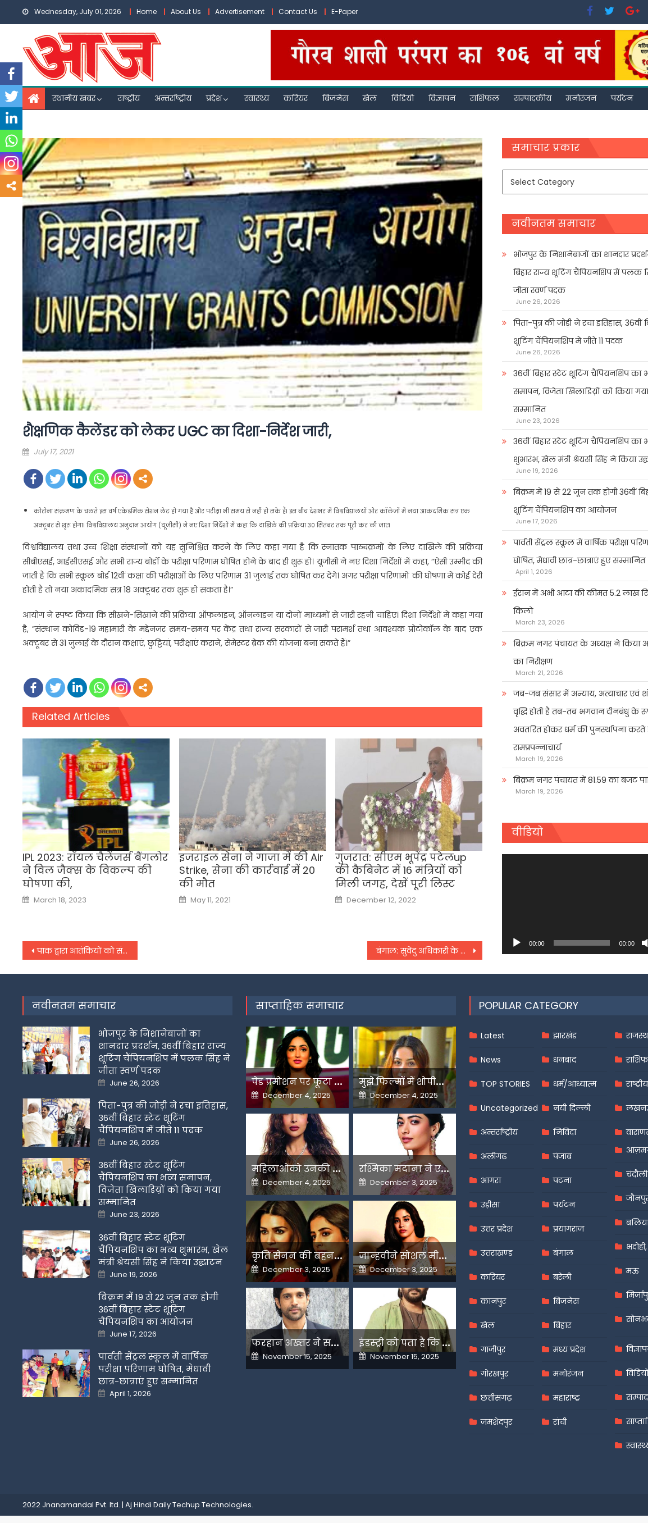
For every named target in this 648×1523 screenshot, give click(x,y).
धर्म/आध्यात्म (574, 1083)
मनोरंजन (581, 98)
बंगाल (563, 1252)
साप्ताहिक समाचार (299, 1005)
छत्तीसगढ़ (496, 1397)
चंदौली (636, 1174)
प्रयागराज (568, 1228)
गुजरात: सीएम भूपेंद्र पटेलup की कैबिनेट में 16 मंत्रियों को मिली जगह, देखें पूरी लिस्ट (401, 870)
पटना (562, 1180)
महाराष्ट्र (566, 1397)
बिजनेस (335, 98)
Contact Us (298, 11)
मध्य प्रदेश (569, 1349)
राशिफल (484, 98)
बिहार (562, 1325)
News (491, 1059)
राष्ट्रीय (129, 98)
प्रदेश (214, 98)
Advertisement (239, 11)
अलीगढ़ (493, 1156)
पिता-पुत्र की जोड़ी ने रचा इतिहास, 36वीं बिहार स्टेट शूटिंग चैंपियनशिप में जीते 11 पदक (163, 1118)
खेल (370, 98)
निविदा (564, 1132)
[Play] (516, 943)
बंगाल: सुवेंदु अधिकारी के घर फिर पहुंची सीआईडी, (429, 950)
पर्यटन (622, 98)
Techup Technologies (212, 1504)
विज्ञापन (441, 98)
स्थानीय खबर (73, 98)
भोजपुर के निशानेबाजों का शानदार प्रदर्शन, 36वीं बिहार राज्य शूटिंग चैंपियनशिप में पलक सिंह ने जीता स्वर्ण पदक (164, 1052)
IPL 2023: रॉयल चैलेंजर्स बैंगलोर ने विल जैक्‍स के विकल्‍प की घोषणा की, (95, 870)
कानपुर (493, 1301)
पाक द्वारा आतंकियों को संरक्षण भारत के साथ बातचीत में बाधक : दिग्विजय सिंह (87, 950)
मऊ (632, 1270)
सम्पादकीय (532, 98)
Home (146, 11)
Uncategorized (509, 1108)
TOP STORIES (505, 1083)
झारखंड (565, 1035)
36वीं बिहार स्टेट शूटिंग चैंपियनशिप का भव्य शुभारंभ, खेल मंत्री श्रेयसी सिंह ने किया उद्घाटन (163, 1250)
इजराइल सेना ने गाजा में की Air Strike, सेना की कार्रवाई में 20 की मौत (251, 870)
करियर (296, 98)
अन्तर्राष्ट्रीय (172, 98)
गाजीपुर (493, 1349)
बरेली (562, 1277)
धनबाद (564, 1059)
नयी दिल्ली (571, 1108)
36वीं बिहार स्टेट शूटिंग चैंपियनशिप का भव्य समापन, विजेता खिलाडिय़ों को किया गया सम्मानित (159, 1183)
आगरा (491, 1180)
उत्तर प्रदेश (497, 1228)
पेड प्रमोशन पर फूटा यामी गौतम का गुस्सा (337, 1081)
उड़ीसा (490, 1204)
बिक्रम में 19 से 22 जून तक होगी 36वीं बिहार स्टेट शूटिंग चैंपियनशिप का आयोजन (158, 1309)
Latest (493, 1035)
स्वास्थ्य (256, 98)
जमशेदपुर (496, 1422)
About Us (186, 11)
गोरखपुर (494, 1373)
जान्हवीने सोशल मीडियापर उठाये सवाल (441, 1256)
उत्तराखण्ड (497, 1252)
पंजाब (562, 1156)
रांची (560, 1422)
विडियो (402, 98)
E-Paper (344, 11)
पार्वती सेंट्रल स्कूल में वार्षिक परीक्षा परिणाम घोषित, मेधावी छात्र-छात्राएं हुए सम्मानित (154, 1369)
